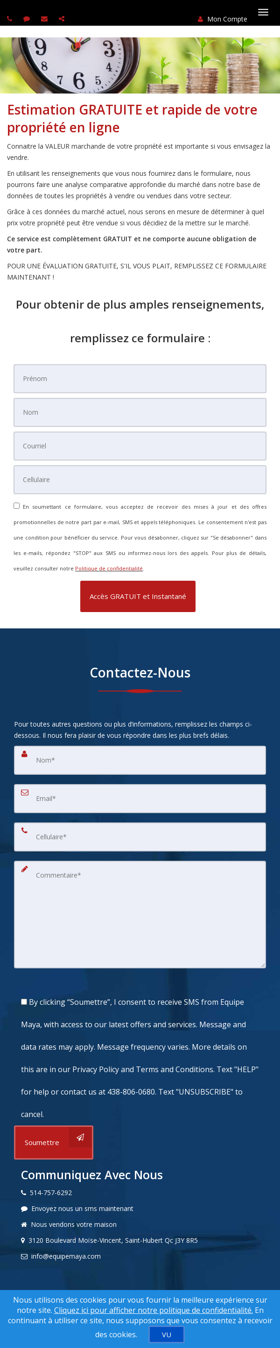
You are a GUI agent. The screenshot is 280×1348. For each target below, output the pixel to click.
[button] (138, 596)
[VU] (166, 1334)
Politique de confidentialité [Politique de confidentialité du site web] (109, 568)
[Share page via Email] (63, 18)
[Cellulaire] (140, 479)
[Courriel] (140, 446)
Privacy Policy (95, 1069)
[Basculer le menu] (263, 12)
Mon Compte (222, 18)
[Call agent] (10, 18)
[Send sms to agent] (27, 18)
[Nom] (140, 412)
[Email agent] (45, 18)
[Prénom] (140, 378)
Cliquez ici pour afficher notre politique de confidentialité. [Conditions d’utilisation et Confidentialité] (153, 1310)
